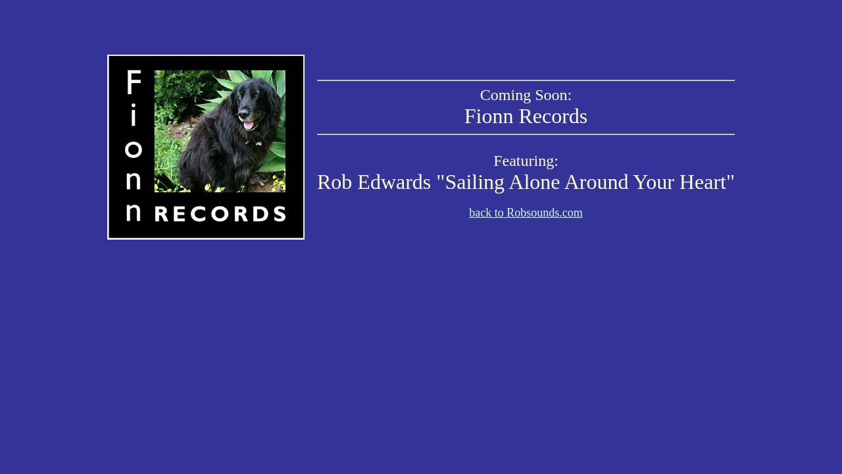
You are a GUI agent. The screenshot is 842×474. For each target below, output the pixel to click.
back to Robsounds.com (526, 212)
